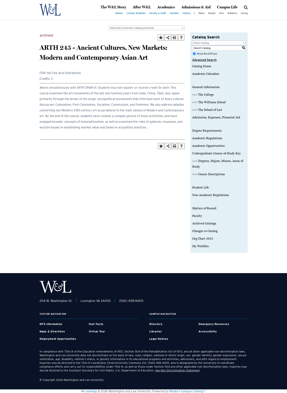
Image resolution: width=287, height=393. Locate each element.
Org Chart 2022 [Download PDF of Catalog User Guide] (202, 239)
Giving (244, 13)
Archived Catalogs (204, 223)
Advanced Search (204, 60)
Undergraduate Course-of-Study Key (216, 153)
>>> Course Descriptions (208, 174)
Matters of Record (204, 208)
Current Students (135, 13)
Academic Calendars (205, 74)
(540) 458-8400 (131, 301)
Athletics (232, 13)
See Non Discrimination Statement (177, 370)
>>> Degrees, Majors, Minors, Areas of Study (217, 164)
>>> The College (203, 95)
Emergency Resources (213, 324)
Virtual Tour (97, 331)
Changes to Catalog (205, 231)
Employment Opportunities (58, 338)
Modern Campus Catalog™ (187, 391)
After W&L (142, 7)
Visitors (186, 13)
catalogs (91, 391)
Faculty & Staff (157, 13)
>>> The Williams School (209, 102)
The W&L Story (113, 7)
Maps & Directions (52, 331)
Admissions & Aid (196, 7)
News (201, 13)
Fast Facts (96, 324)
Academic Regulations (207, 138)
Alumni (119, 13)
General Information (206, 87)
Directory (156, 324)
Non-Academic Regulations (210, 195)
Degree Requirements (207, 131)
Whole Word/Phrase (207, 53)
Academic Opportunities (208, 146)
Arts (221, 13)
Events (211, 13)
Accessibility (207, 331)
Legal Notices (158, 338)
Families (174, 13)
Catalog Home (201, 66)
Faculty (197, 216)
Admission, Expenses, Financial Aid (216, 117)
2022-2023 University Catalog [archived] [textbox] (132, 28)
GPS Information (51, 324)
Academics (166, 7)
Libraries (155, 331)
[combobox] (146, 28)
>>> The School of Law (207, 110)
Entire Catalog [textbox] (201, 42)
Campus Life (227, 7)
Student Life (200, 187)
